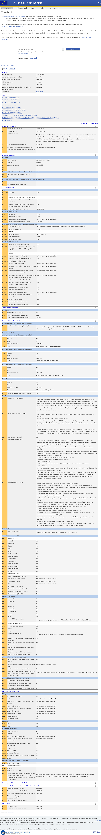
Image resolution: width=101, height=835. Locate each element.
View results (39, 92)
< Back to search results (7, 65)
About (43, 8)
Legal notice (97, 820)
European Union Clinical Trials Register (14, 16)
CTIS (54, 823)
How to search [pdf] (23, 53)
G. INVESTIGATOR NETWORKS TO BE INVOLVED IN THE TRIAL (19, 115)
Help (99, 3)
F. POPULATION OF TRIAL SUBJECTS (12, 112)
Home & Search (7, 8)
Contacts (34, 8)
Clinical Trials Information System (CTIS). (12, 27)
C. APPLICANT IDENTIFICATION (11, 102)
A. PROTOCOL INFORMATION (10, 97)
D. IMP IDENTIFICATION (9, 105)
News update (54, 8)
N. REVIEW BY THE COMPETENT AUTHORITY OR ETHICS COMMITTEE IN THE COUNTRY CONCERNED (30, 117)
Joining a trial (22, 8)
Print (4, 69)
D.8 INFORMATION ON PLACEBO (11, 107)
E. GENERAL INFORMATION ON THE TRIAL (14, 110)
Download (12, 69)
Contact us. (10, 812)
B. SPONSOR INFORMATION (10, 100)
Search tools (32, 58)
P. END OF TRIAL (7, 120)
